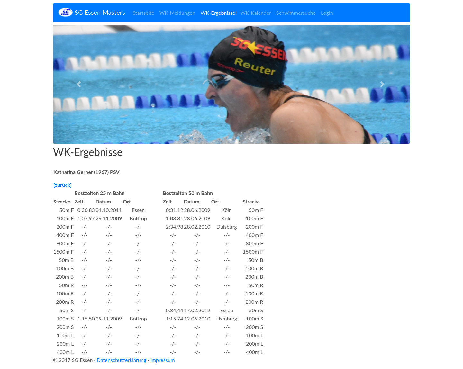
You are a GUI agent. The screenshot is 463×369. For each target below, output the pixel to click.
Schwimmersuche (296, 13)
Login (327, 13)
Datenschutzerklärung (121, 360)
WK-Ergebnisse (217, 13)
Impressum (162, 360)
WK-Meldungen (177, 13)
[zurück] (62, 185)
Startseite (143, 13)
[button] (80, 84)
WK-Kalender (255, 13)
